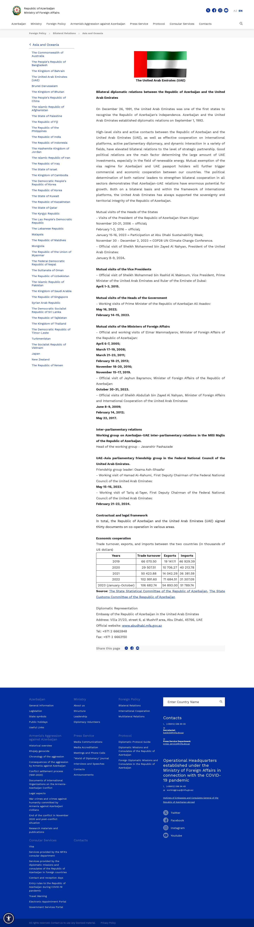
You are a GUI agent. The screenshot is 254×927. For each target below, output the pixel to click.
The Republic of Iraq (46, 163)
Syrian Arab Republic (46, 302)
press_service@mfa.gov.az (176, 744)
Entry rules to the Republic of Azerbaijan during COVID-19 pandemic (47, 887)
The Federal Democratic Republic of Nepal (48, 262)
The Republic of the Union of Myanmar (51, 253)
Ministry (36, 23)
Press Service (139, 23)
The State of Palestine (47, 116)
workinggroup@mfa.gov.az (178, 790)
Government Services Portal (46, 907)
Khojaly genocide (39, 751)
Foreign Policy (56, 23)
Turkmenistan (41, 338)
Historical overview (40, 745)
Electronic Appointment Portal (47, 901)
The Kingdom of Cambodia (50, 175)
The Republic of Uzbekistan (50, 276)
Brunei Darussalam (45, 86)
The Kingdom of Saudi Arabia (51, 291)
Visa (31, 846)
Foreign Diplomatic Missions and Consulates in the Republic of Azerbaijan (138, 764)
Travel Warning (38, 896)
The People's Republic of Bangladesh (49, 63)
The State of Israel (44, 169)
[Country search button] (221, 701)
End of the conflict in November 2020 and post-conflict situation (48, 819)
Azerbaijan (18, 23)
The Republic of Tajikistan (49, 317)
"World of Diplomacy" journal (91, 758)
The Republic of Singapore (50, 297)
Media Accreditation (86, 747)
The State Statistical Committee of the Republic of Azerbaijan (158, 591)
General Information (41, 705)
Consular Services (182, 23)
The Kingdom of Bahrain (48, 71)
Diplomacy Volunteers (87, 721)
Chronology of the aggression (46, 756)
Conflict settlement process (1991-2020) (46, 773)
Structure (80, 711)
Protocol (159, 23)
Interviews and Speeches (89, 763)
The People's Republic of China (49, 99)
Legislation (35, 711)
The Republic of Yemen (47, 365)
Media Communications (88, 741)
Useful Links (36, 727)
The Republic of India (46, 137)
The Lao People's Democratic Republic (52, 221)
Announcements (83, 774)
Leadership (80, 716)
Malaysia (37, 234)
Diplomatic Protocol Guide (134, 741)
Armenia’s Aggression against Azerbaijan (97, 23)
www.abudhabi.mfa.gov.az (142, 625)
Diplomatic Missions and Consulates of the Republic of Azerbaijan (137, 751)
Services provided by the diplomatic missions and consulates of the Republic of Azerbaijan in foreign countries (48, 867)
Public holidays (38, 721)
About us (79, 705)
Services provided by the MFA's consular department (48, 854)
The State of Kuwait (45, 196)
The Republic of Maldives (49, 240)
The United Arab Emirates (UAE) (49, 78)
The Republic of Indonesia (49, 142)
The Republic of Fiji (45, 121)
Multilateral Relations (131, 716)
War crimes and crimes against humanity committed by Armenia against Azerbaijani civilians (48, 804)
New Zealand (41, 359)
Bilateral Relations (64, 33)
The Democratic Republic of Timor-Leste (51, 331)
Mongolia (38, 246)
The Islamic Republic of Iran (51, 157)
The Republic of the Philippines (45, 129)
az (235, 10)
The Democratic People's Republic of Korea (49, 182)
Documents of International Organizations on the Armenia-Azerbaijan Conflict (47, 784)
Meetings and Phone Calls (89, 752)
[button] (9, 918)
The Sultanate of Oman (48, 270)
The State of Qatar (44, 207)
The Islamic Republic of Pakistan (48, 283)
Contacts (205, 23)
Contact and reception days (46, 877)
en (241, 10)
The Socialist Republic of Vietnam (49, 346)
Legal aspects (37, 793)
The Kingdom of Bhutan (48, 91)
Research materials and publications (43, 830)
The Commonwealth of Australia (47, 54)
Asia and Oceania (92, 33)
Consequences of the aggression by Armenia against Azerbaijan (48, 764)
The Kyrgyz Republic (46, 213)
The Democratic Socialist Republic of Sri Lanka (49, 310)
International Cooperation (134, 711)
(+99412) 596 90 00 (174, 724)
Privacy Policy (108, 923)
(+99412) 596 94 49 (174, 786)
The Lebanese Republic (48, 228)
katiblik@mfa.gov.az (173, 732)
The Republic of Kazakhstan (51, 202)
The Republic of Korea (47, 190)
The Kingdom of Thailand (49, 323)
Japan (36, 353)
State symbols (37, 716)
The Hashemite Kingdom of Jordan (50, 150)
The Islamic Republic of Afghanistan (48, 108)
